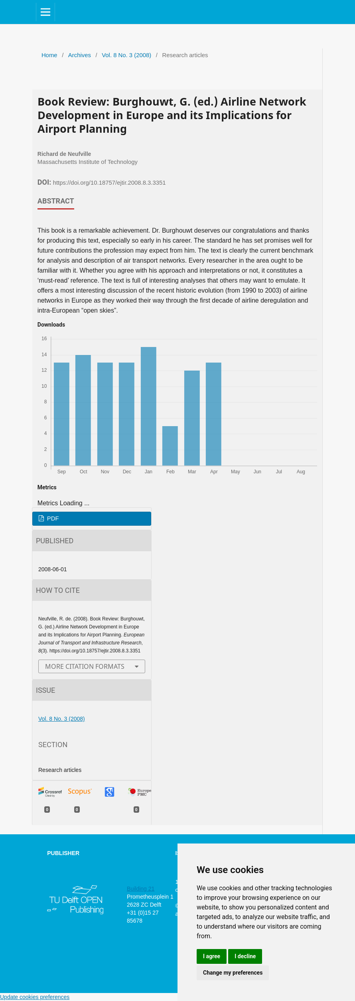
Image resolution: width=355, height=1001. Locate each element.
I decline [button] (245, 956)
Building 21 (140, 888)
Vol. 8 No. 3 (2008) (126, 55)
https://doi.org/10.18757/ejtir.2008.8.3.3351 (109, 182)
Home (49, 55)
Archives (79, 55)
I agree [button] (211, 956)
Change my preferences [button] (232, 972)
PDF (52, 518)
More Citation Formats (84, 666)
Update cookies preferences (34, 997)
